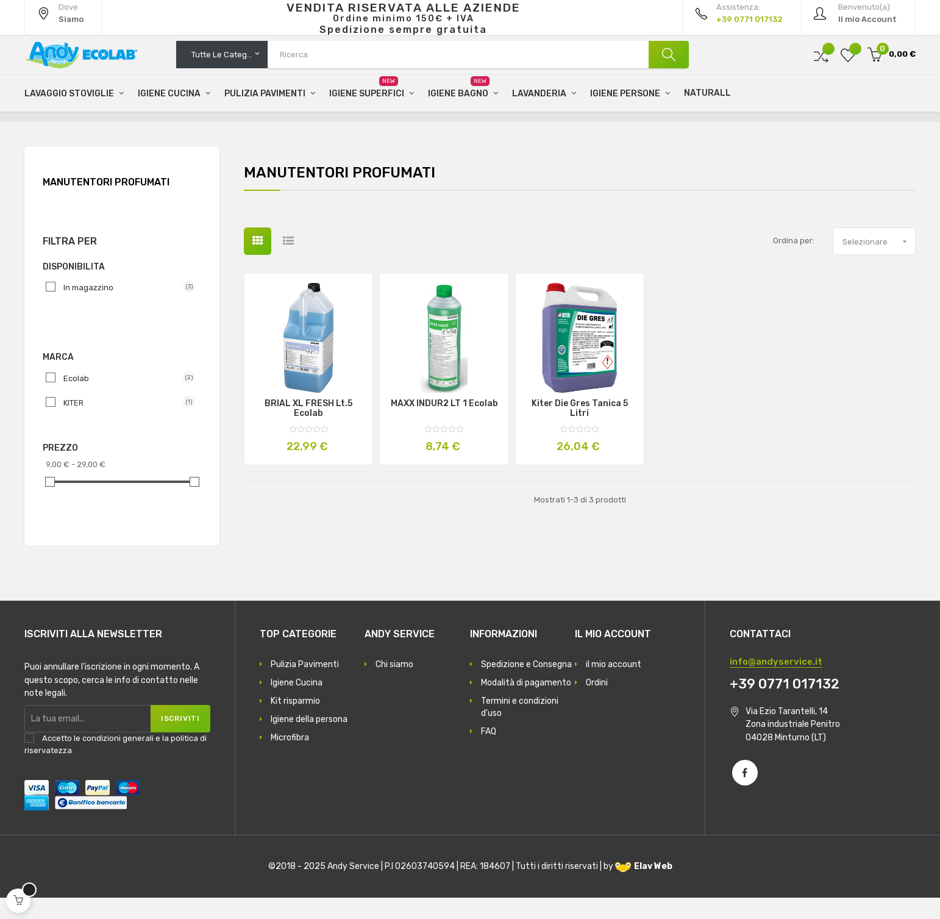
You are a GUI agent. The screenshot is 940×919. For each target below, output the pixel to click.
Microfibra (290, 759)
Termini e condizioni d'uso (519, 728)
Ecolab (124, 399)
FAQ (488, 753)
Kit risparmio (295, 722)
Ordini (597, 704)
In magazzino (124, 308)
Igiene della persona (309, 740)
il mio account (613, 686)
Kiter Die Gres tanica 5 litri (580, 430)
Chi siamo (394, 686)
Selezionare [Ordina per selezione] (878, 262)
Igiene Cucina (296, 704)
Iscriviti (179, 739)
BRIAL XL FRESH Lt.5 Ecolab (308, 430)
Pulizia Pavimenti (305, 686)
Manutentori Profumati (106, 203)
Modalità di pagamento (526, 704)
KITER (124, 423)
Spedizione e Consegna (526, 686)
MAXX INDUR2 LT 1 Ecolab (444, 425)
